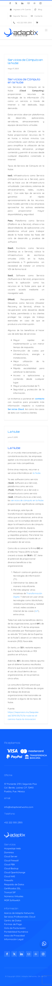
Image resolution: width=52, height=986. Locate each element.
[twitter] (14, 954)
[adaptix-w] (14, 833)
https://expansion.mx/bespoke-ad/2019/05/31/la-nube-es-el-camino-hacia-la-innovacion (23, 716)
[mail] (29, 954)
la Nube (36, 473)
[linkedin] (21, 954)
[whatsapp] (36, 954)
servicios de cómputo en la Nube (27, 500)
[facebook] (7, 954)
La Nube (14, 431)
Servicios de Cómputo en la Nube (25, 61)
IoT (36, 611)
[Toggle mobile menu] (46, 30)
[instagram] (43, 954)
